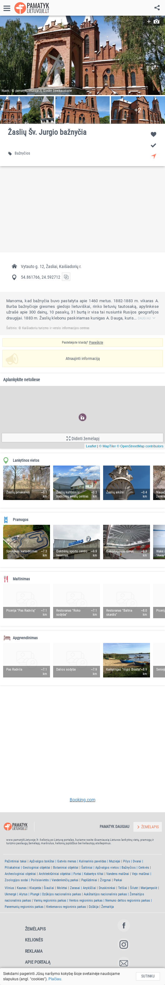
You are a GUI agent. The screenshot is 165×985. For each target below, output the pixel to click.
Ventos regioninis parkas (85, 900)
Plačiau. (55, 979)
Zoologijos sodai (16, 880)
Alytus (23, 894)
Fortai (77, 874)
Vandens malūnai (117, 874)
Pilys (126, 861)
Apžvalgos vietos (107, 868)
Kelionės (34, 939)
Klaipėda (35, 888)
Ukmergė (10, 894)
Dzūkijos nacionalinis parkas (61, 894)
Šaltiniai (86, 868)
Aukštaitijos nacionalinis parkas (105, 894)
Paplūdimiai (89, 880)
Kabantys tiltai (93, 874)
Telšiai (122, 888)
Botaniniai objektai (65, 868)
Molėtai (62, 888)
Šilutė (134, 888)
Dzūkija (93, 907)
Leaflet (91, 446)
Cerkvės (143, 868)
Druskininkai (107, 888)
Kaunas (22, 888)
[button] (82, 55)
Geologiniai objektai (36, 868)
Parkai (118, 880)
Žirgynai (105, 880)
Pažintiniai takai (16, 861)
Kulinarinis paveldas (92, 861)
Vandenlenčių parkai (65, 880)
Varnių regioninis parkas (50, 900)
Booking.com (82, 799)
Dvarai (137, 861)
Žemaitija (107, 907)
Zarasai (75, 888)
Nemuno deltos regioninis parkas (127, 900)
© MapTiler (107, 446)
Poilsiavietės (40, 880)
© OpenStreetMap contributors (140, 446)
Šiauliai (49, 888)
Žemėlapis (35, 928)
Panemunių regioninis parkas (24, 907)
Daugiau (147, 318)
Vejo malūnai (140, 874)
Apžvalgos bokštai (41, 861)
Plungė (34, 894)
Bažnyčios (129, 868)
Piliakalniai (12, 868)
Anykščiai (89, 888)
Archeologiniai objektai (20, 874)
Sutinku (148, 976)
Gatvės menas (66, 861)
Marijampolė (149, 888)
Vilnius (9, 888)
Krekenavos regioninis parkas (66, 907)
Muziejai (114, 861)
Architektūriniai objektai (55, 874)
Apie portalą (37, 962)
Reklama (33, 951)
